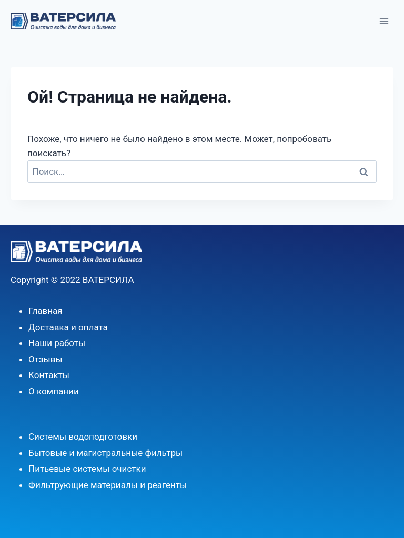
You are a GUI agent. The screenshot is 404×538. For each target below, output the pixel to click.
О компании (53, 391)
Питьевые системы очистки (87, 468)
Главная (45, 311)
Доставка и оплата (68, 327)
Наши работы (56, 343)
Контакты (48, 375)
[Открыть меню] (383, 21)
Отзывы (45, 359)
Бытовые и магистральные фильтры (105, 453)
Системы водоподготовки (82, 436)
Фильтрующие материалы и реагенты (107, 485)
